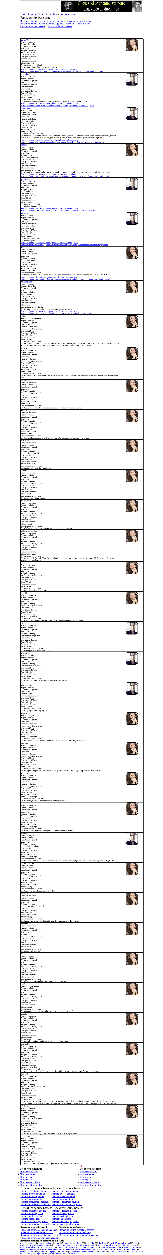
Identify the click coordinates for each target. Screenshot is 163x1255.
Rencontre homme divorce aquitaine (55, 210)
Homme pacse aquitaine (32, 1199)
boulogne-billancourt (77, 1251)
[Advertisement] (76, 33)
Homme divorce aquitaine (33, 1193)
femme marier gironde (62, 1216)
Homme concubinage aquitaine (35, 1201)
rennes (22, 1245)
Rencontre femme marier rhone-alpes (55, 313)
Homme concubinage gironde (34, 1221)
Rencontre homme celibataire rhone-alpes (59, 142)
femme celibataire (88, 1171)
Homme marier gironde (31, 1216)
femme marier (87, 1177)
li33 (22, 248)
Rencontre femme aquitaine (51, 23)
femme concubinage (89, 1182)
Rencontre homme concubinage (32, 245)
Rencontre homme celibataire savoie (90, 142)
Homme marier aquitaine (32, 1196)
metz (63, 1251)
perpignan (52, 1251)
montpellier (90, 1243)
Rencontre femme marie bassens (74, 1232)
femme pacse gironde (62, 1218)
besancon (91, 1251)
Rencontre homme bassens (32, 26)
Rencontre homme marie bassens (36, 1235)
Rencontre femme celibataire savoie (89, 71)
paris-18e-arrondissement (39, 1245)
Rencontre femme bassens (60, 26)
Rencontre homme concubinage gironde (93, 245)
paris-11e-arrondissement (111, 1247)
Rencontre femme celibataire (31, 71)
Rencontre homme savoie (69, 140)
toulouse (49, 1243)
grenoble (94, 1247)
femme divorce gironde (63, 1213)
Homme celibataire (29, 1171)
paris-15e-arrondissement (120, 1243)
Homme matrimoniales (31, 1185)
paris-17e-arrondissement (29, 1247)
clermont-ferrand (106, 1249)
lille (135, 1243)
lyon (40, 1243)
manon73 (24, 40)
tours (33, 1251)
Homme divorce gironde (32, 1213)
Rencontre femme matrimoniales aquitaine (62, 176)
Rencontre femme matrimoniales (33, 176)
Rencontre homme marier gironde (81, 106)
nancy (30, 1254)
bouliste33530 (26, 179)
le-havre (134, 1245)
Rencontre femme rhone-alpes (46, 69)
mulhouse (122, 1251)
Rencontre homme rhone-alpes (47, 140)
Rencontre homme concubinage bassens (39, 1238)
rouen (112, 1251)
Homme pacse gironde (31, 1218)
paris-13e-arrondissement (107, 1245)
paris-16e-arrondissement (67, 1247)
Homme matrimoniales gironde (35, 1224)
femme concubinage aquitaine (66, 1201)
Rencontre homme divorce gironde (83, 210)
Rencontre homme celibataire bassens (38, 1230)
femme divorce (87, 1174)
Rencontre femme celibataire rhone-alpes (59, 71)
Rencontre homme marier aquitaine (54, 106)
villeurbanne (34, 1249)
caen (132, 1251)
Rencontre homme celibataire (32, 142)
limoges (23, 1251)
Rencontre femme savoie (68, 69)
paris (22, 1243)
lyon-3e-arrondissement (57, 1254)
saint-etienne (48, 1247)
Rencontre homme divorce (31, 210)
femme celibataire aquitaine (65, 1191)
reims (124, 1245)
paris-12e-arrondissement (51, 1249)
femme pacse (86, 1179)
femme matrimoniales (90, 1185)
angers (135, 1247)
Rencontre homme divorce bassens (37, 1232)
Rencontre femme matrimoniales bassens (78, 1235)
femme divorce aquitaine (64, 1193)
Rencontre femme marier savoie (82, 313)
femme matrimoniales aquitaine (67, 1204)
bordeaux (102, 1243)
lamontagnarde (26, 282)
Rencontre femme (28, 23)
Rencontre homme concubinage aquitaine (61, 245)
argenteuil (40, 1254)
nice (58, 1243)
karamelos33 (25, 74)
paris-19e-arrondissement (85, 1245)
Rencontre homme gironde (79, 21)
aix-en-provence (123, 1249)
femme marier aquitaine (63, 1196)
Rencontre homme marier (30, 106)
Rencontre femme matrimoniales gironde (95, 176)
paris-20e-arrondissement (62, 1245)
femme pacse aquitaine (63, 1199)
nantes (66, 1243)
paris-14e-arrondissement (85, 1249)
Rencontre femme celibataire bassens (76, 1230)
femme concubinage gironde (65, 1221)
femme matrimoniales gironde (66, 1224)
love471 (24, 145)
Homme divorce (27, 1174)
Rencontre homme (28, 21)
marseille (31, 1243)
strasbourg (78, 1243)
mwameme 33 (26, 213)
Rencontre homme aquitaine (52, 21)
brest (133, 1249)
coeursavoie (25, 108)
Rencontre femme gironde (78, 23)
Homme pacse (27, 1179)
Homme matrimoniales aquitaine (36, 1204)
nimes (22, 1249)
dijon (126, 1247)
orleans (102, 1251)
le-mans (69, 1249)
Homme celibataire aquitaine (34, 1191)
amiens (41, 1251)
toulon (84, 1247)
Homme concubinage (30, 1182)
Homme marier (27, 1177)
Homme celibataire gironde (33, 1210)
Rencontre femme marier (30, 313)
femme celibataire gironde (64, 1210)
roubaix (72, 1254)
